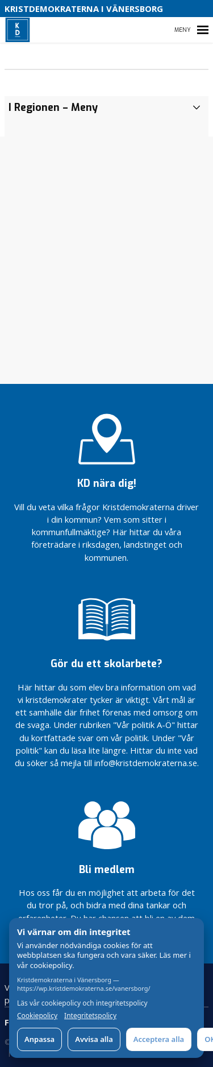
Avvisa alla (94, 1039)
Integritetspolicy (90, 1015)
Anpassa (39, 1039)
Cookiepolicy (37, 1015)
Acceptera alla (158, 1039)
